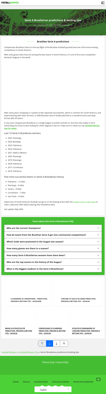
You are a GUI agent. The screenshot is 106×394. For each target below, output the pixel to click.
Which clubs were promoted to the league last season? (35, 241)
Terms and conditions (60, 381)
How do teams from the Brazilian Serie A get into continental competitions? (46, 234)
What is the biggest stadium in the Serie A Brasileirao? (35, 268)
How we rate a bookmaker (83, 381)
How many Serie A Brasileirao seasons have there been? (36, 255)
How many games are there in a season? (28, 248)
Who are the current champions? (24, 228)
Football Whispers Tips (29, 352)
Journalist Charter (41, 381)
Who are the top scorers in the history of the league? (34, 262)
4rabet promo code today (84, 202)
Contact (16, 381)
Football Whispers (9, 352)
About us (26, 381)
